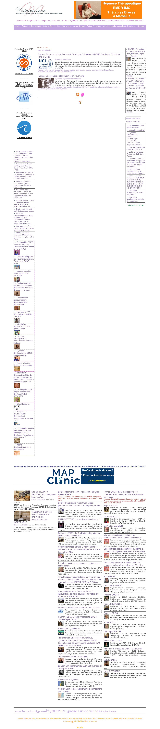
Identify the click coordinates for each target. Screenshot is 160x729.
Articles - (57, 26)
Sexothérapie (115, 70)
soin (110, 89)
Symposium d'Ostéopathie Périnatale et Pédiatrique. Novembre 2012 (24, 391)
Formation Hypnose (27, 703)
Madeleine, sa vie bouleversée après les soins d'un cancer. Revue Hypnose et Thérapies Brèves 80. (24, 184)
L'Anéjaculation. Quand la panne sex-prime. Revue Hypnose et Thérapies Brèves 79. (24, 193)
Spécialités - (48, 26)
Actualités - (122, 26)
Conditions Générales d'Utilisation (107, 721)
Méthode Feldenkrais (131, 139)
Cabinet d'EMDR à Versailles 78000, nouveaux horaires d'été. (44, 463)
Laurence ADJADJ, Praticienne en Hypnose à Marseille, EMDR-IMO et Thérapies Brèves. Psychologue (135, 175)
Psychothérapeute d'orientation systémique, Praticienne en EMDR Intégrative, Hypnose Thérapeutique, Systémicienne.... (128, 577)
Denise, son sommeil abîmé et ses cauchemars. (23, 201)
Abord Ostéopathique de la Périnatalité (24, 417)
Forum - (82, 26)
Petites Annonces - (94, 26)
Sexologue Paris (103, 70)
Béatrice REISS (112, 602)
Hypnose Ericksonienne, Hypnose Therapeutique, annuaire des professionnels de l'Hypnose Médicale (134, 149)
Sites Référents (23, 380)
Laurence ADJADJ (113, 485)
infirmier (48, 70)
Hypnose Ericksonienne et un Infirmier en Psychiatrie (64, 76)
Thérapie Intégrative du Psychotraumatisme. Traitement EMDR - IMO (24, 250)
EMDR (17, 703)
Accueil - (18, 26)
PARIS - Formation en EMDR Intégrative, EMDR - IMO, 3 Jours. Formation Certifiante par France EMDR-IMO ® (136, 89)
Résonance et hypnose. (70, 670)
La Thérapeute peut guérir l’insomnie (136, 134)
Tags (46, 47)
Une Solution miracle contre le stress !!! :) (133, 159)
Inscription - (132, 26)
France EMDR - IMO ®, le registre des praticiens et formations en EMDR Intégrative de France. (123, 463)
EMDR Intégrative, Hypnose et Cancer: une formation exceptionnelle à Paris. (24, 228)
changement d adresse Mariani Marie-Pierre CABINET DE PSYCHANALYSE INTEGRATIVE (34, 486)
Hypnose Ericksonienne (54, 89)
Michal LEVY (110, 561)
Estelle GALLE (111, 654)
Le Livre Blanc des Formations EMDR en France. (135, 166)
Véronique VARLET (113, 622)
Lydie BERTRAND (113, 667)
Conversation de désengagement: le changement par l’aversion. (76, 682)
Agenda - (113, 26)
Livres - (76, 26)
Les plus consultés (134, 129)
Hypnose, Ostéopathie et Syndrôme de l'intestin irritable (23, 322)
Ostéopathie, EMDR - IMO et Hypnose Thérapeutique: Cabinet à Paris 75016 (24, 237)
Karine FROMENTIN (114, 593)
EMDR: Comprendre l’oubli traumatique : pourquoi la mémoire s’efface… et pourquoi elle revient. (79, 474)
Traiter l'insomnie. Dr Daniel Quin (74, 645)
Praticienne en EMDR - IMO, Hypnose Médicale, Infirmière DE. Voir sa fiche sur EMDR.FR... (128, 636)
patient (96, 89)
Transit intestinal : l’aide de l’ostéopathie (23, 345)
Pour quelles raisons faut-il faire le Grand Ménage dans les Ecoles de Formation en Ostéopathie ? (24, 405)
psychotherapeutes (77, 70)
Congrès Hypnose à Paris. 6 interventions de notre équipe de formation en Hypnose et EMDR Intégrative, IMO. (79, 522)
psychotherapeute (62, 70)
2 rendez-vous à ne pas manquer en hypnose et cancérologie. (76, 539)
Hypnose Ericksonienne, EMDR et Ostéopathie (24, 334)
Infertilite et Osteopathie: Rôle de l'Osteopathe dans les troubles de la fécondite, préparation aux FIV (23, 357)
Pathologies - (36, 26)
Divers (34, 469)
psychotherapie (90, 70)
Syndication (78, 712)
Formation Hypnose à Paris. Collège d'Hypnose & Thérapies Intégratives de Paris (24, 80)
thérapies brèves (77, 703)
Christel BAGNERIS (114, 572)
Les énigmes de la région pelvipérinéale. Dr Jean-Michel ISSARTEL (24, 371)
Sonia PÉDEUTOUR (114, 631)
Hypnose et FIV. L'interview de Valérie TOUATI (22, 300)
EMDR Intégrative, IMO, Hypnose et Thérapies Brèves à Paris (76, 462)
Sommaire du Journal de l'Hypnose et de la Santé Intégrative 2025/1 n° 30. (24, 155)
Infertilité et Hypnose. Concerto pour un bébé (24, 310)
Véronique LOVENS (52, 72)
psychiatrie (103, 89)
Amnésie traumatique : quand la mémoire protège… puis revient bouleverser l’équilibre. (124, 545)
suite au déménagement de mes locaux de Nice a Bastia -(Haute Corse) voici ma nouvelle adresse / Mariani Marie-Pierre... (35, 499)
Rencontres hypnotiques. (70, 615)
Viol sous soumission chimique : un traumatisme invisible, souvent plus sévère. (121, 508)
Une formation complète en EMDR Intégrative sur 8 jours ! (136, 185)
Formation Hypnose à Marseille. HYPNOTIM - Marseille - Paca (24, 106)
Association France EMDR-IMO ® (24, 48)
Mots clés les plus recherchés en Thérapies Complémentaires (83, 721)
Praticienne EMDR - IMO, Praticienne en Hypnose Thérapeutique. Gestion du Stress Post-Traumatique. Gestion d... (128, 627)
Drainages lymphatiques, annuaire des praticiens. (132, 216)
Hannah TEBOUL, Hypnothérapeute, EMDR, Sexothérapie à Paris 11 (76, 602)
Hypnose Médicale (70, 89)
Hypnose (41, 89)
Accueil (39, 47)
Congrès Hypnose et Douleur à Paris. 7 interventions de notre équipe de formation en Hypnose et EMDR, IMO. (79, 573)
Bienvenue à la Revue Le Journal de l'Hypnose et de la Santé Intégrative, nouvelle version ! (24, 164)
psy (53, 70)
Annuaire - (26, 26)
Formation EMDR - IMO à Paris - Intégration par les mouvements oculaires (78, 505)
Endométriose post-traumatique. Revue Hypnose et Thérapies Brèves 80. (23, 174)
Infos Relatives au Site (136, 223)
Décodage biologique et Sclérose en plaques (135, 208)
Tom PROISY (110, 613)
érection (41, 70)
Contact (141, 26)
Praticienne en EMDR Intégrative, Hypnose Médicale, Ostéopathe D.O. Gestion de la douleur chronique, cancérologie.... (128, 597)
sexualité (41, 72)
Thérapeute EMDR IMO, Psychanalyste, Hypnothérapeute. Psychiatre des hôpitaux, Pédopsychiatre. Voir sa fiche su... (128, 501)
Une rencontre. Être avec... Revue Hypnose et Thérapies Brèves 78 (23, 220)
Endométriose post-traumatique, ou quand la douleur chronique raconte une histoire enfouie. (125, 527)
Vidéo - (106, 26)
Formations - (66, 26)
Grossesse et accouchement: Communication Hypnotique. (20, 287)
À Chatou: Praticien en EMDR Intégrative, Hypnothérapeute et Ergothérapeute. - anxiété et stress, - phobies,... (128, 617)
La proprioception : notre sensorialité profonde (23, 261)
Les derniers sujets (134, 124)
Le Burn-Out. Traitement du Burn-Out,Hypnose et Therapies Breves (75, 657)
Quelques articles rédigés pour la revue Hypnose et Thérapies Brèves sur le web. (23, 274)
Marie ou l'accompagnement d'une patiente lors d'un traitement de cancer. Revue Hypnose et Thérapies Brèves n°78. (24, 211)
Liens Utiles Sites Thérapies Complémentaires (55, 721)
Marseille (80, 717)
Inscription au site (86, 712)
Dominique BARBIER (114, 497)
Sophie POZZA (111, 474)
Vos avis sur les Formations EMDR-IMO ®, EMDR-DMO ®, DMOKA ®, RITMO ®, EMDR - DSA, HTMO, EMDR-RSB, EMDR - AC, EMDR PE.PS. (135, 197)
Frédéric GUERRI (113, 581)
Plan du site (68, 712)
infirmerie (82, 89)
